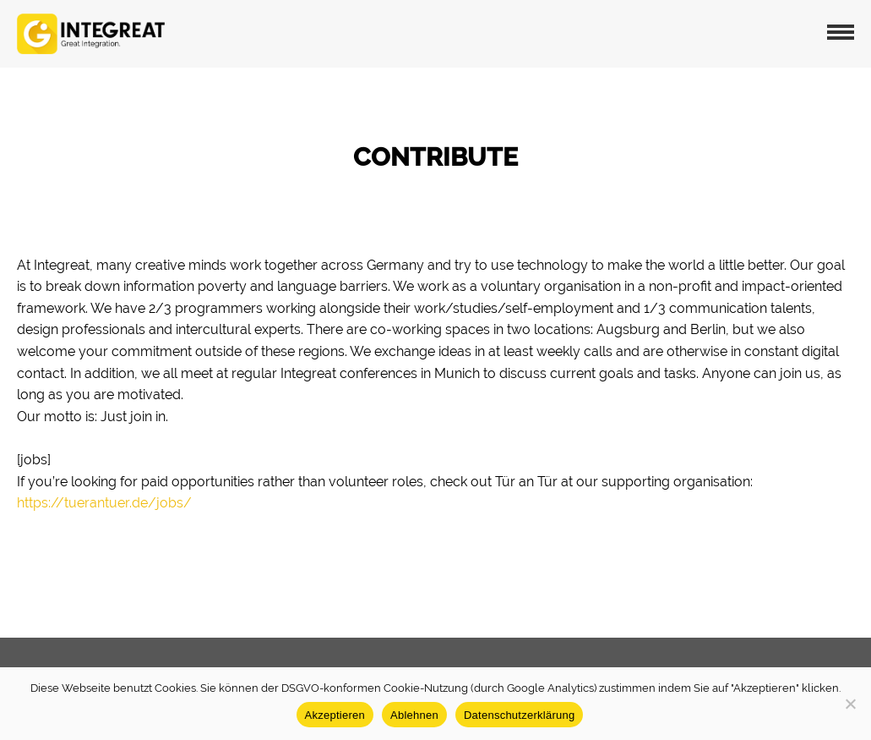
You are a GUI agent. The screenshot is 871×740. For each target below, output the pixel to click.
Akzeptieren (335, 715)
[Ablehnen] (849, 703)
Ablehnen (414, 715)
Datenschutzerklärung (519, 715)
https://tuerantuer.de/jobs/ (104, 503)
